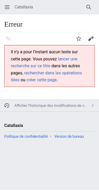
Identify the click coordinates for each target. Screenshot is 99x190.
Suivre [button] (80, 41)
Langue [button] (10, 41)
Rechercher (90, 9)
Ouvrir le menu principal (8, 9)
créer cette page (41, 79)
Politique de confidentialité (26, 136)
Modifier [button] (92, 41)
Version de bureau (69, 136)
